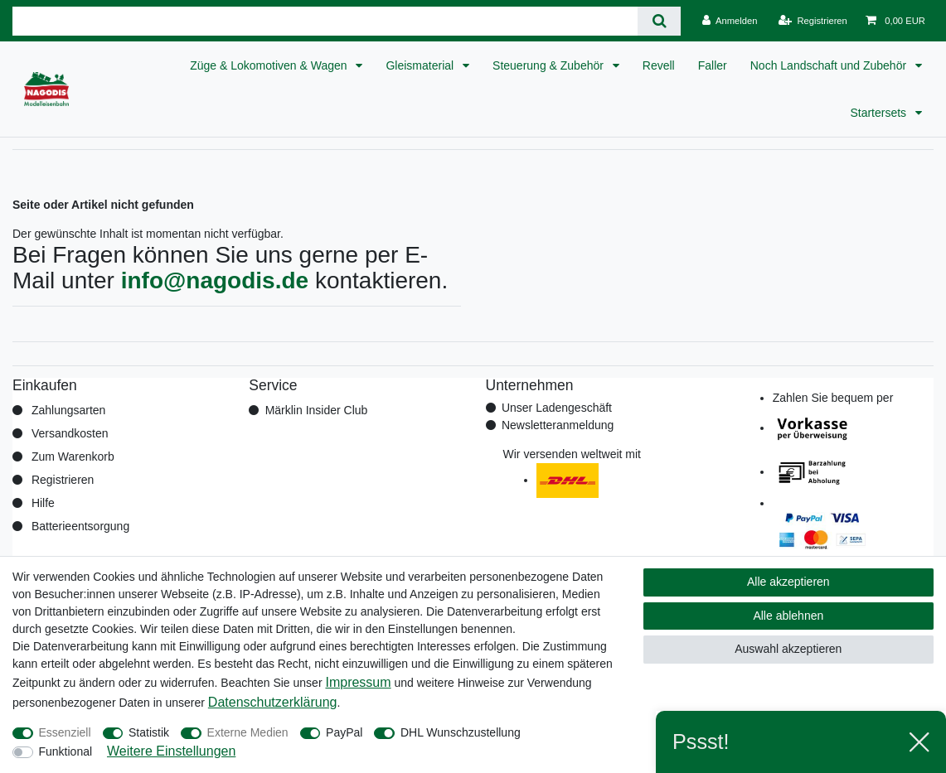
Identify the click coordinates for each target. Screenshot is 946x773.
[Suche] (659, 21)
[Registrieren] (812, 20)
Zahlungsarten (69, 410)
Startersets (880, 112)
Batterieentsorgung (80, 526)
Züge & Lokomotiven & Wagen (270, 65)
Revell (659, 65)
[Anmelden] (730, 20)
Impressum (358, 682)
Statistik (149, 732)
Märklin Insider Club (316, 410)
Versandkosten (70, 433)
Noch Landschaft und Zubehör (830, 65)
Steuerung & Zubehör (549, 65)
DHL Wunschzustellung (460, 732)
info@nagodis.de (214, 280)
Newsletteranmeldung (558, 425)
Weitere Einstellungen (171, 751)
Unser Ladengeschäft (557, 407)
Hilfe (43, 503)
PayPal (344, 732)
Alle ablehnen (788, 615)
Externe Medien (248, 732)
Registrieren (63, 479)
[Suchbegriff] (325, 21)
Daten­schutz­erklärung (272, 702)
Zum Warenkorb (73, 456)
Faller (712, 65)
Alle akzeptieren (788, 581)
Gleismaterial (421, 65)
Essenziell (65, 732)
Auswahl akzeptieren (788, 648)
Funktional (66, 751)
